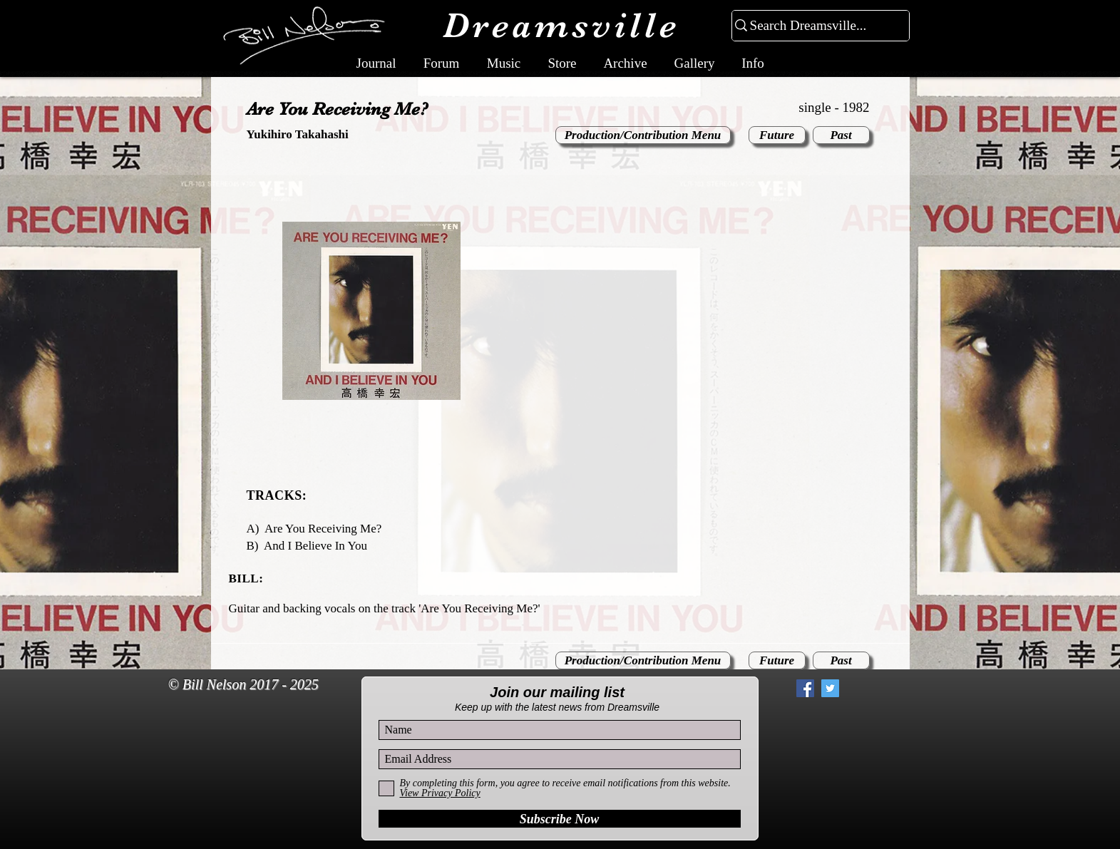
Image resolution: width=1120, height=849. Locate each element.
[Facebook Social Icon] (805, 688)
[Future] (777, 135)
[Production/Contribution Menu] (643, 135)
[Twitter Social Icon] (830, 688)
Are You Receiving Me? (322, 528)
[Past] (841, 135)
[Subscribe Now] (560, 819)
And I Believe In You (315, 545)
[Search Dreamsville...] (814, 26)
